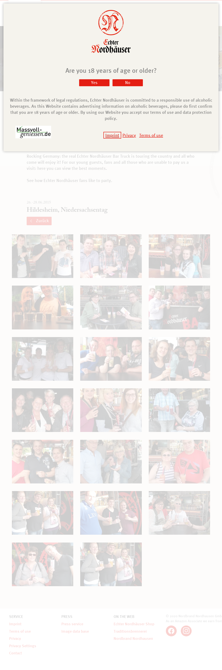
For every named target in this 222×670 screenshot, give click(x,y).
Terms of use (151, 135)
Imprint (112, 135)
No (127, 82)
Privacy (129, 135)
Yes (94, 82)
